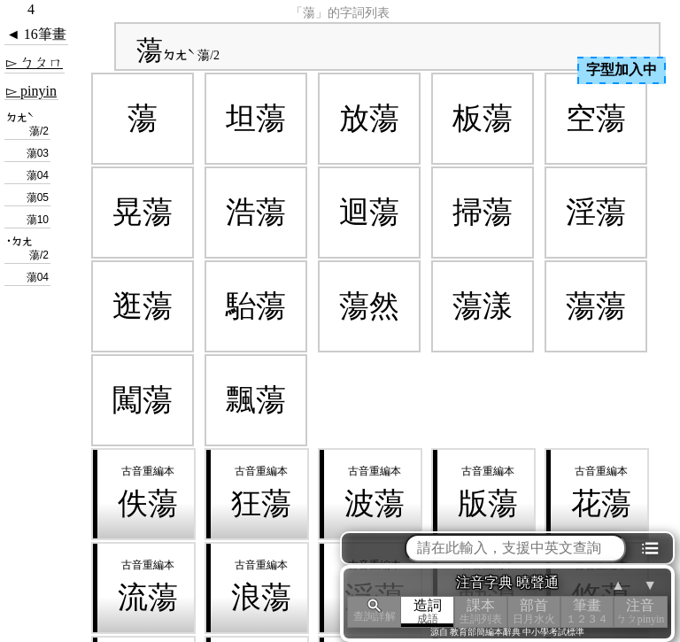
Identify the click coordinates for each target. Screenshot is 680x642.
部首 (533, 611)
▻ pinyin (31, 90)
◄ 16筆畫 (36, 34)
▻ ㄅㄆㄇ (34, 62)
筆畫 (587, 611)
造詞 (427, 611)
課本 (480, 611)
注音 (640, 611)
